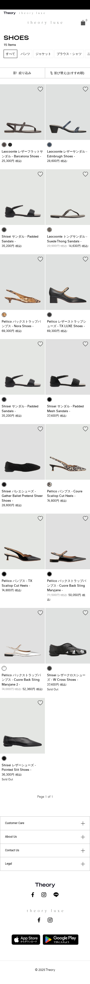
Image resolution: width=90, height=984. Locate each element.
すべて (10, 54)
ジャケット (43, 54)
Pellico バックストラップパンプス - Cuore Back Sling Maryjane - (66, 585)
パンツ (25, 54)
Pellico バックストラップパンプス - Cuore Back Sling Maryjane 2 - (21, 679)
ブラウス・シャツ (69, 54)
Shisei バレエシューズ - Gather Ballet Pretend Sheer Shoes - (22, 496)
